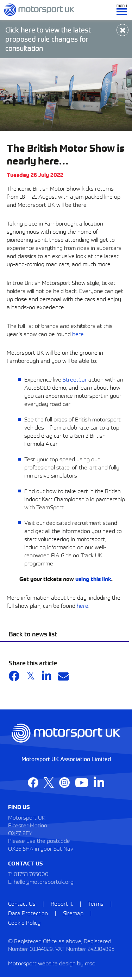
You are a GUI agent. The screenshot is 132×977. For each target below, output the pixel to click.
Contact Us (22, 903)
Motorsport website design (42, 962)
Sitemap (73, 912)
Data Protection (28, 912)
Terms (95, 903)
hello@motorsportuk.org (44, 881)
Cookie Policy (24, 922)
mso (90, 962)
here (78, 333)
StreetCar (75, 379)
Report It (62, 903)
